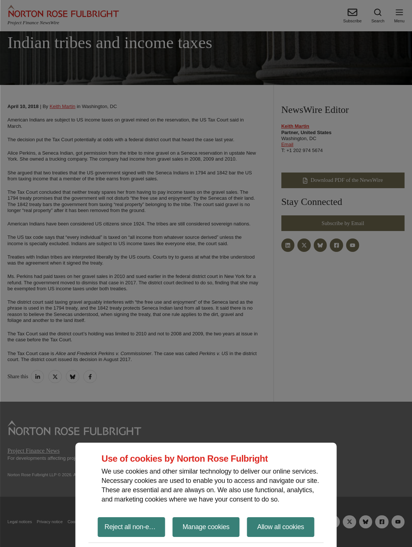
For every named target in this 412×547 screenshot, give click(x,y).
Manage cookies (205, 527)
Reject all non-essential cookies (135, 527)
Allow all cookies (280, 527)
